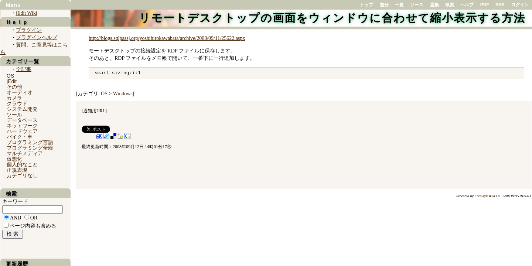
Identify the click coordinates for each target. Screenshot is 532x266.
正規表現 (17, 170)
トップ (366, 4)
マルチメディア (25, 153)
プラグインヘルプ (36, 37)
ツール (14, 114)
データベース (22, 120)
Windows (123, 93)
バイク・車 (20, 137)
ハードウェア (22, 131)
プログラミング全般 (30, 148)
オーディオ (20, 92)
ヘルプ (467, 4)
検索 (449, 4)
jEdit (12, 81)
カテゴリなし (22, 175)
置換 (434, 4)
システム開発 (22, 109)
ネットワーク (22, 126)
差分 (384, 4)
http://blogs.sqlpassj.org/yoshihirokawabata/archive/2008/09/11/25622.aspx (167, 38)
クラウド (17, 103)
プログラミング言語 (30, 142)
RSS (500, 4)
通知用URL (94, 110)
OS (104, 93)
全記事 (23, 69)
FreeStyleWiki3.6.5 (488, 196)
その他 (14, 87)
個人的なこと (22, 164)
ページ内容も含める (33, 226)
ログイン (520, 4)
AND (15, 218)
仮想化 (14, 159)
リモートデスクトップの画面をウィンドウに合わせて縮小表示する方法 (332, 18)
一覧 (399, 4)
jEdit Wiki (26, 13)
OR (33, 218)
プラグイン (29, 30)
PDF (484, 4)
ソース (416, 4)
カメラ (14, 98)
